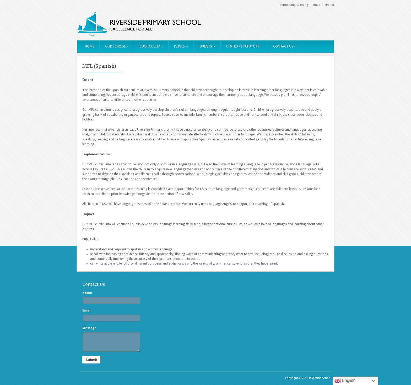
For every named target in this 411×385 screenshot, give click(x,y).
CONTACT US (284, 46)
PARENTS (207, 46)
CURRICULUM (151, 46)
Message (89, 328)
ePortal (329, 4)
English (345, 381)
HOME (89, 46)
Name (87, 293)
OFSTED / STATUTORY (244, 46)
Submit (91, 360)
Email (316, 4)
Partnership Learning (294, 4)
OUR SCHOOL (116, 46)
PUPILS (181, 46)
